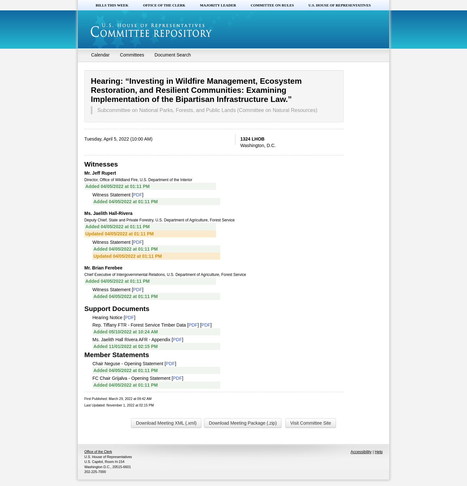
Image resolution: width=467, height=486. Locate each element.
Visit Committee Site (310, 423)
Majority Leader (218, 5)
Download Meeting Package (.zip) (243, 423)
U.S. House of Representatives (339, 5)
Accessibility (361, 452)
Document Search (173, 54)
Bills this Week (112, 5)
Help (379, 452)
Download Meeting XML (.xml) (166, 423)
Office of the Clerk (164, 5)
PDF (137, 194)
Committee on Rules (272, 5)
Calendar (100, 54)
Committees (132, 54)
